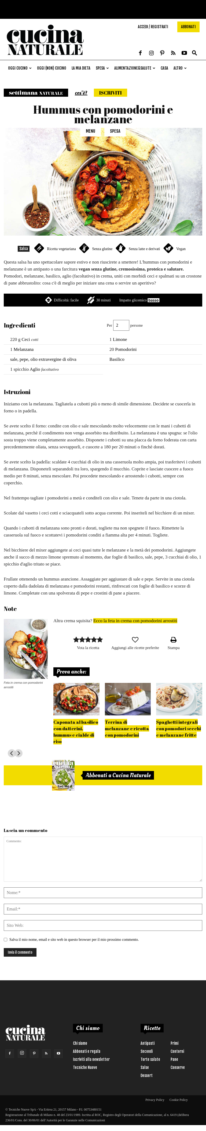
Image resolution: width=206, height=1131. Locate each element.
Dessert (147, 1075)
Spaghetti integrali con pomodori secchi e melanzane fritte (178, 728)
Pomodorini (126, 349)
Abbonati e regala (86, 1051)
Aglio (35, 369)
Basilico (116, 359)
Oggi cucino (20, 68)
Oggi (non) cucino (51, 68)
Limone (120, 339)
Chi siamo (80, 1043)
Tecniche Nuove (85, 1067)
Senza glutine (102, 249)
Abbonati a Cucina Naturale (118, 775)
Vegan (181, 249)
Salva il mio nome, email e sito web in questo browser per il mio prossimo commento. (74, 940)
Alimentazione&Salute (134, 68)
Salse (145, 1067)
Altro (180, 68)
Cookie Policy (179, 1100)
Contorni (177, 1051)
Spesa (102, 68)
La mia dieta (81, 68)
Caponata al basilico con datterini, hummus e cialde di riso (75, 731)
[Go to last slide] (12, 753)
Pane (174, 1059)
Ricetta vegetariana (61, 249)
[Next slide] (18, 753)
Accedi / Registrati (153, 26)
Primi (174, 1043)
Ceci (26, 339)
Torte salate (150, 1059)
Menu (90, 131)
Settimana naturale (36, 93)
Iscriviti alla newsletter (91, 1059)
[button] (194, 53)
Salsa (23, 248)
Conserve (178, 1067)
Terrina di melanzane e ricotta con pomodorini (127, 728)
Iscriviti (110, 92)
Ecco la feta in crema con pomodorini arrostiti (135, 620)
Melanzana (24, 349)
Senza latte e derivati (144, 249)
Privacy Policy (154, 1100)
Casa (164, 68)
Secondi (147, 1051)
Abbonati (188, 26)
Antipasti (147, 1043)
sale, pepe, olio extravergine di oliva (43, 359)
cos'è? (81, 93)
